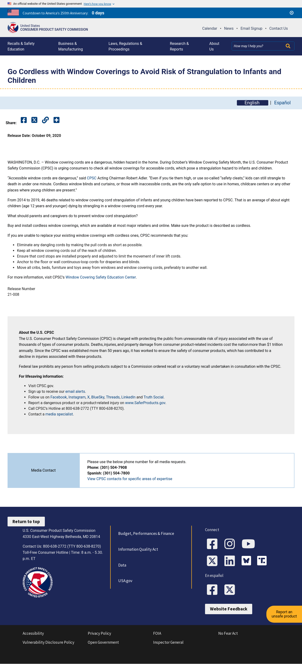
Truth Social (154, 397)
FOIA (157, 633)
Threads (113, 397)
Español (282, 103)
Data (122, 565)
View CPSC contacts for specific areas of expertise (129, 479)
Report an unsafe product (284, 613)
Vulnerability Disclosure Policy (48, 642)
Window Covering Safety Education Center (101, 277)
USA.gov (125, 580)
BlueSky (98, 397)
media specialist (59, 414)
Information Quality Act (138, 549)
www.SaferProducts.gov (145, 403)
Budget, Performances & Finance (146, 533)
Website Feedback (228, 609)
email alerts (75, 391)
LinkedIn (128, 397)
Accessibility (33, 633)
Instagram (76, 397)
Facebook (58, 397)
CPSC (91, 178)
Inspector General (168, 642)
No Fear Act (228, 633)
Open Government (103, 642)
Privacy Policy (99, 633)
